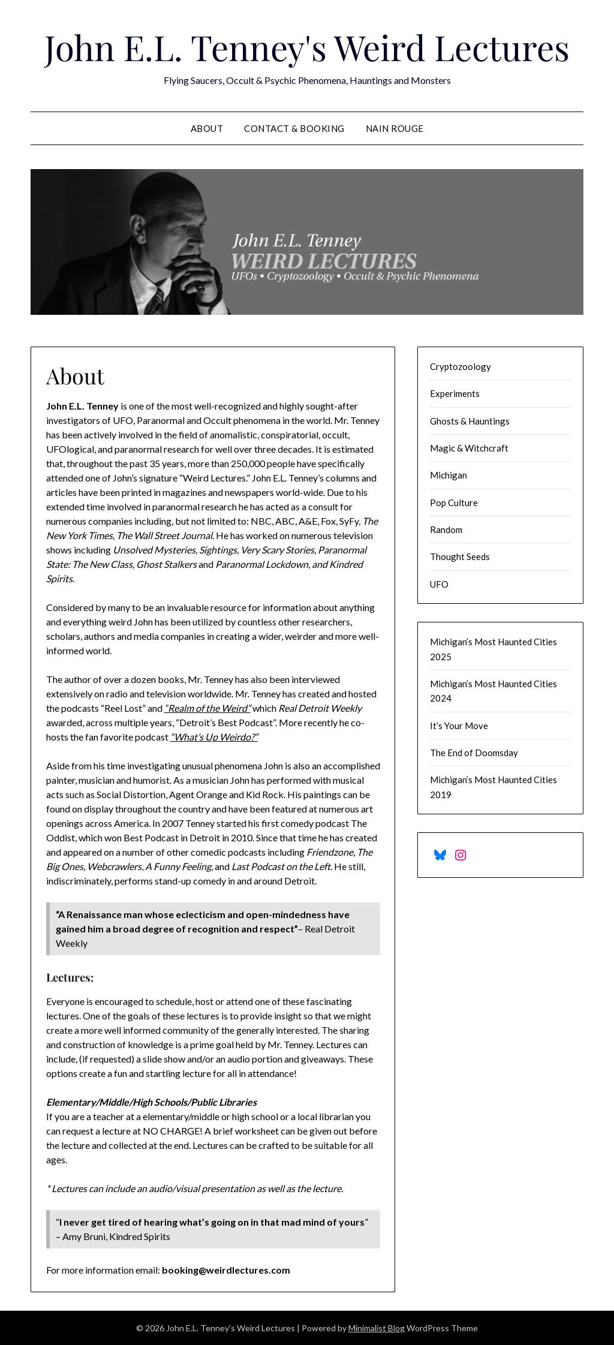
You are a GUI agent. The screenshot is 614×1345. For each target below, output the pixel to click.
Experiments (455, 393)
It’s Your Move (459, 725)
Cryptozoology (460, 366)
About (207, 128)
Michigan (448, 475)
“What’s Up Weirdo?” (214, 736)
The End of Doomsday (474, 752)
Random (446, 529)
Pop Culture (454, 502)
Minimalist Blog (376, 1328)
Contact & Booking (294, 128)
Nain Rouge (395, 128)
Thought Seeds (460, 556)
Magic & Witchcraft (469, 448)
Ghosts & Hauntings (470, 421)
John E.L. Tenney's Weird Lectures (307, 46)
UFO (439, 584)
